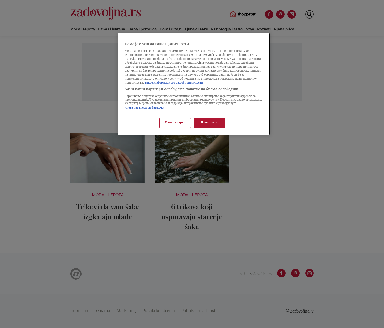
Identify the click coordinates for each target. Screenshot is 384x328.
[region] (194, 84)
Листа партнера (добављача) (144, 108)
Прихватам (209, 123)
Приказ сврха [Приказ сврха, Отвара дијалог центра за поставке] (175, 123)
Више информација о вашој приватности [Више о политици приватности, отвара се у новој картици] (174, 83)
